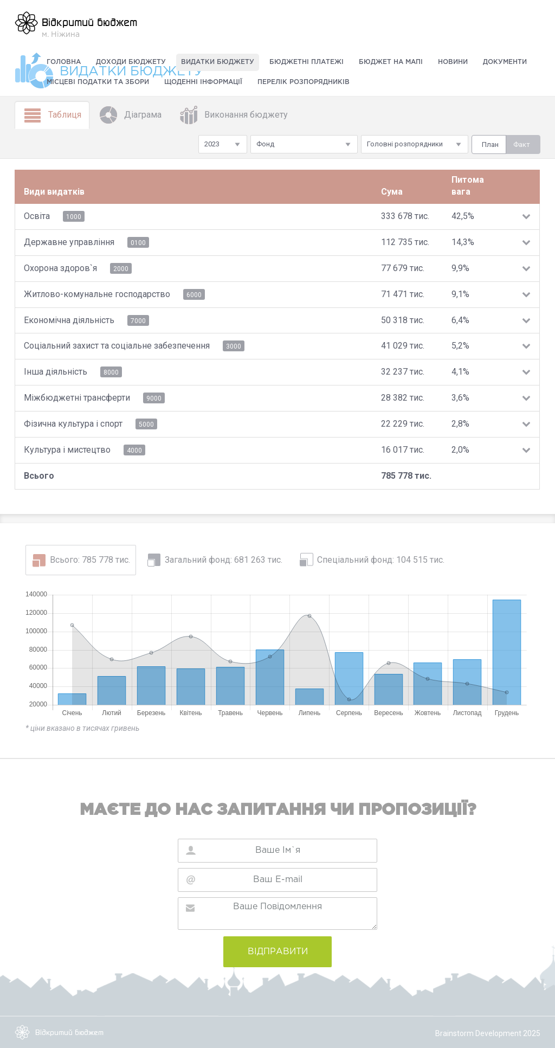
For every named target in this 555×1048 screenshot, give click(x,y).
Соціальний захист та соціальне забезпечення (117, 345)
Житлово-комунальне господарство (97, 294)
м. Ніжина (76, 24)
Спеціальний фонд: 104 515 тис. (380, 560)
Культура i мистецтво (67, 450)
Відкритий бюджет (59, 1032)
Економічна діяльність (69, 320)
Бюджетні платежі (306, 62)
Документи (505, 62)
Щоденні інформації (203, 82)
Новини (453, 62)
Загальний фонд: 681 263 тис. (223, 560)
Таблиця (52, 115)
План (490, 144)
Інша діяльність (55, 372)
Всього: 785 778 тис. (90, 560)
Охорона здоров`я (60, 268)
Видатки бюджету (217, 62)
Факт (521, 144)
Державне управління (69, 242)
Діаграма (130, 115)
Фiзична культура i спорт (73, 424)
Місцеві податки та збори (98, 82)
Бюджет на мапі (391, 62)
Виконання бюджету (233, 115)
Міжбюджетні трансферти (77, 398)
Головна (64, 62)
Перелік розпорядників (303, 82)
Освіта (37, 216)
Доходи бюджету (131, 62)
